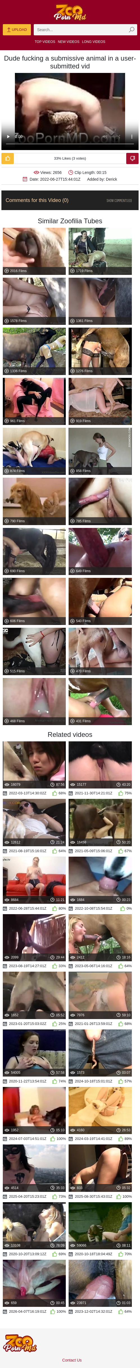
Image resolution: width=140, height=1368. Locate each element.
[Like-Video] (7, 158)
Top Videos (45, 42)
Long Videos (93, 42)
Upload (17, 30)
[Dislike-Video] (132, 158)
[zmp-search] (85, 29)
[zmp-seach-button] (131, 29)
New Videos (69, 42)
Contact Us (72, 1360)
